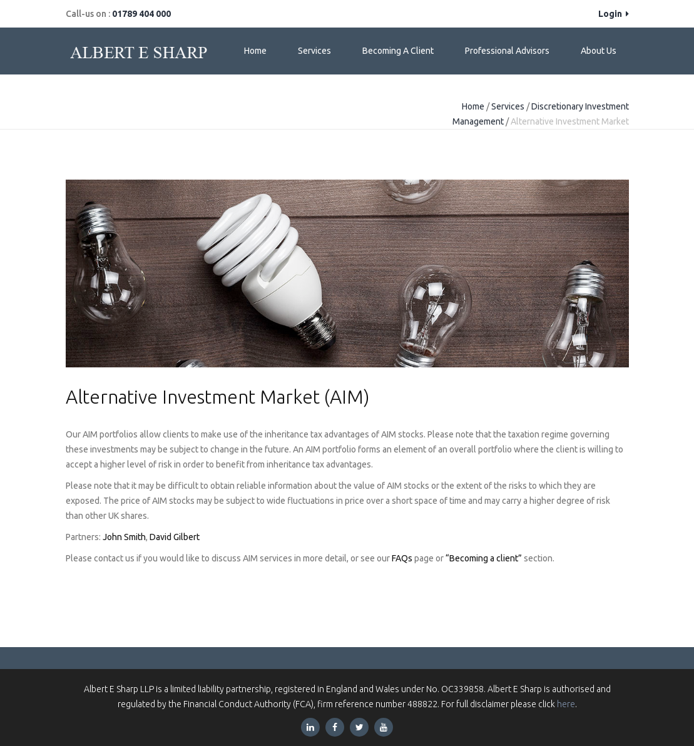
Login (613, 14)
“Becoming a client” (484, 558)
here (566, 704)
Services (314, 51)
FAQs (402, 558)
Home (255, 51)
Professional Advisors (507, 51)
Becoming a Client (398, 51)
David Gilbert (175, 537)
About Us (598, 51)
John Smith (124, 537)
